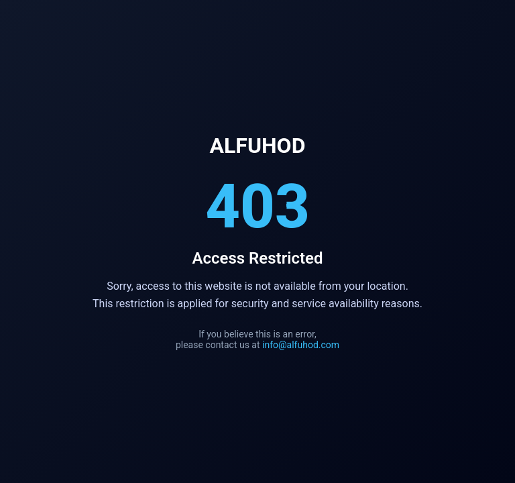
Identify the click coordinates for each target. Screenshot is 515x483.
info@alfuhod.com (300, 344)
